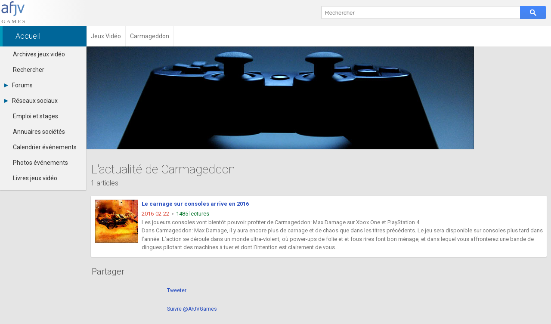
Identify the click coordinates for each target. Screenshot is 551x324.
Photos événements (40, 162)
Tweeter (176, 290)
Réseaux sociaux (31, 100)
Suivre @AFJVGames (192, 309)
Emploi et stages (35, 116)
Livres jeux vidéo (35, 178)
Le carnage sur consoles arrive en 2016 (195, 204)
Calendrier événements (45, 147)
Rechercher (28, 69)
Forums (18, 85)
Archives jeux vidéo (39, 54)
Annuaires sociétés (39, 131)
